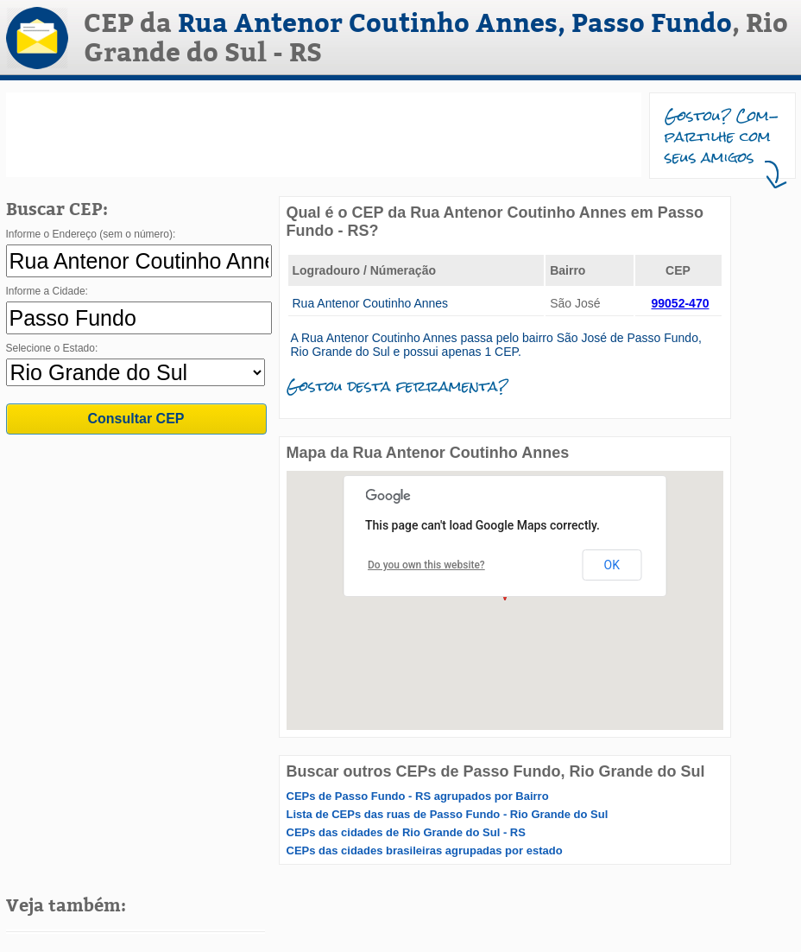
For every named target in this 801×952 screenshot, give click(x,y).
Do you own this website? (426, 565)
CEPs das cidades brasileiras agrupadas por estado (425, 850)
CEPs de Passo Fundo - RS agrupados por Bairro (418, 796)
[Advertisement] (323, 135)
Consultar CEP (135, 418)
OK (612, 565)
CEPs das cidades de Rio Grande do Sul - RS (406, 832)
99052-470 (681, 303)
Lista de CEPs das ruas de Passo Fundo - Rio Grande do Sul (448, 814)
